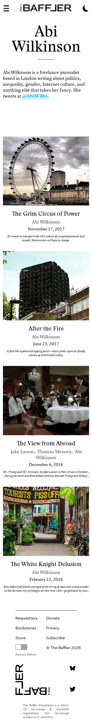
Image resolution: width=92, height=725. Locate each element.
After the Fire (46, 328)
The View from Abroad (46, 443)
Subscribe (55, 637)
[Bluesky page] (72, 668)
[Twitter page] (72, 689)
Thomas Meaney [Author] (54, 452)
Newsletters (26, 617)
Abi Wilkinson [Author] (46, 222)
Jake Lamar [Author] (22, 452)
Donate (53, 617)
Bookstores (25, 627)
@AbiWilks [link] (35, 96)
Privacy (53, 627)
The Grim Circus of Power (46, 213)
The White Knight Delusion (46, 564)
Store (20, 637)
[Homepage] (46, 8)
